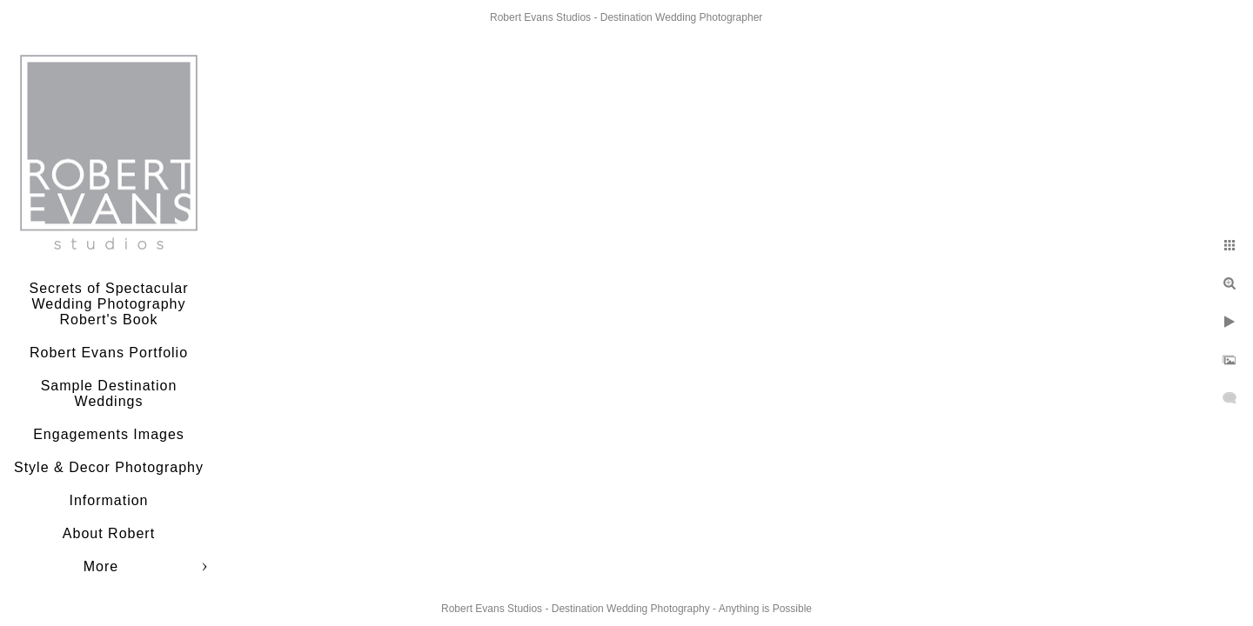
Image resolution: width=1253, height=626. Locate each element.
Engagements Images (108, 434)
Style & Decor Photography (109, 467)
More (101, 566)
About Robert (109, 533)
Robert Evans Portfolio (109, 352)
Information (108, 500)
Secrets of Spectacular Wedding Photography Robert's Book (109, 304)
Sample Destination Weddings (109, 393)
